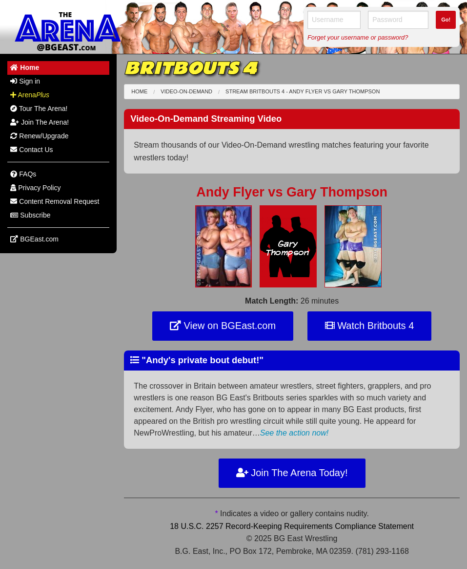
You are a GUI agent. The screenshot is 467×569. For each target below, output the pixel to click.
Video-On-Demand (186, 91)
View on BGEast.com (223, 325)
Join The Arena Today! (292, 472)
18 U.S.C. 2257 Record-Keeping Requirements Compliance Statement (292, 526)
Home (139, 91)
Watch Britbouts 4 (369, 325)
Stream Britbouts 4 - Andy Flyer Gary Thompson (302, 91)
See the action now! (294, 433)
